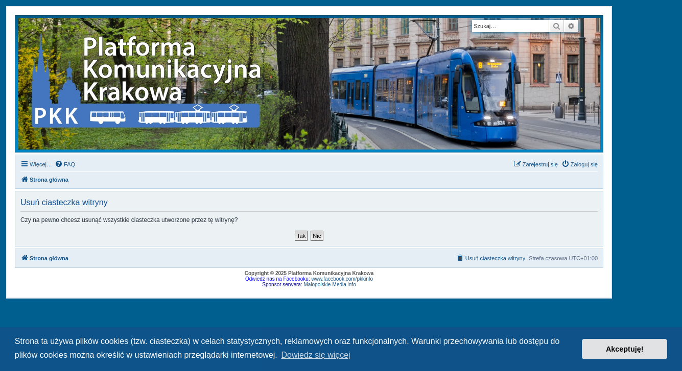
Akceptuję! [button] (625, 349)
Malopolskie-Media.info (329, 284)
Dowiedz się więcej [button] (315, 355)
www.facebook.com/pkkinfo (342, 279)
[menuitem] (65, 164)
